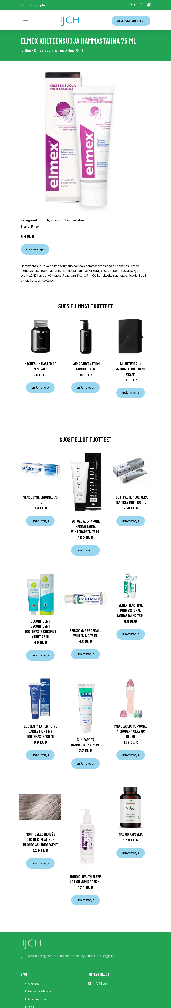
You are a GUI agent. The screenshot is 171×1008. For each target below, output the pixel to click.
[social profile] (49, 5)
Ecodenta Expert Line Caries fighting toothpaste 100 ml (40, 731)
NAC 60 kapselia (131, 834)
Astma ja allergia (39, 991)
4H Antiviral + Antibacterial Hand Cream (131, 368)
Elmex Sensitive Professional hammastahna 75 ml (130, 610)
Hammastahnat (75, 220)
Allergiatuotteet (131, 21)
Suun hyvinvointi (50, 220)
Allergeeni (35, 983)
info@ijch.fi (135, 4)
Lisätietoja (35, 249)
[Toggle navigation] (26, 20)
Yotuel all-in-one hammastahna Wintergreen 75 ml (85, 526)
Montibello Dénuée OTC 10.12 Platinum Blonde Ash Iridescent (40, 839)
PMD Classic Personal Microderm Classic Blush (130, 731)
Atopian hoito (37, 999)
